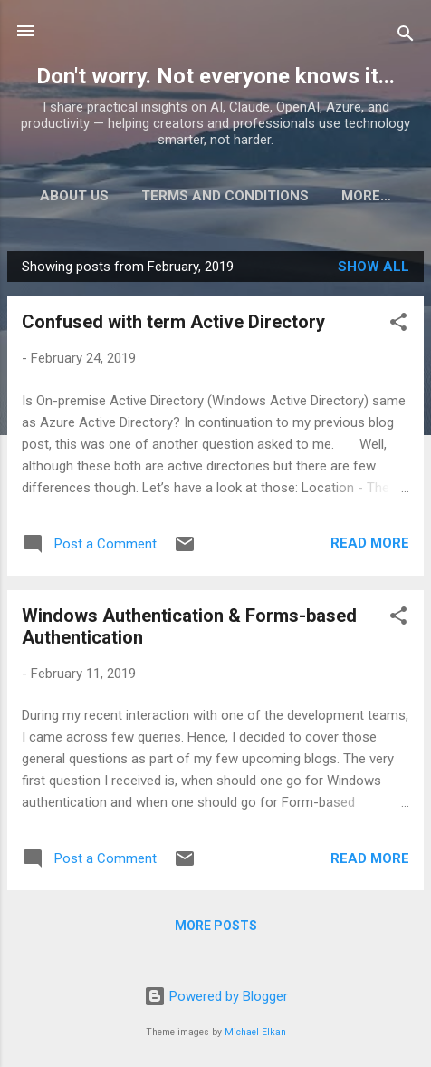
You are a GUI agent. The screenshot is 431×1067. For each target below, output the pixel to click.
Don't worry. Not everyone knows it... (215, 76)
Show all (373, 270)
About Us (115, 196)
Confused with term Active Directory (173, 325)
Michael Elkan (255, 1032)
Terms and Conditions (266, 196)
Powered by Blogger (216, 996)
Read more (369, 546)
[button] (398, 329)
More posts (216, 929)
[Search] (406, 36)
